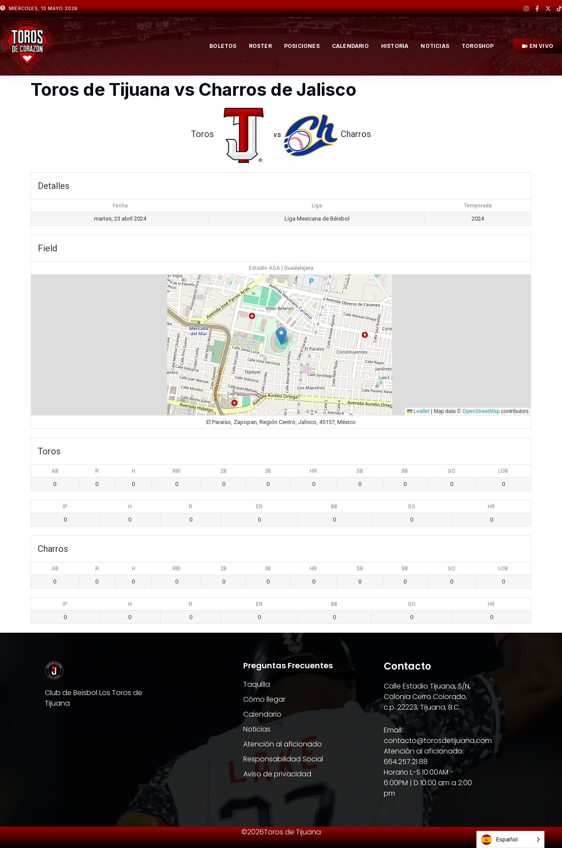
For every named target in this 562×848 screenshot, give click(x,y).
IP (65, 507)
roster (260, 46)
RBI (176, 471)
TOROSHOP (477, 46)
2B (223, 471)
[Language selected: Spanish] (510, 839)
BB (405, 471)
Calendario (350, 46)
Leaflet (418, 411)
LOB (503, 471)
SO (451, 471)
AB (54, 471)
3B (268, 471)
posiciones (302, 46)
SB (360, 471)
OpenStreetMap (481, 411)
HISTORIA (395, 46)
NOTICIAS (435, 46)
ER (259, 507)
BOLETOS (222, 46)
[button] (281, 336)
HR (313, 471)
